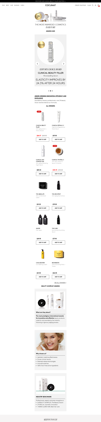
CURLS (22, 5)
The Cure (55, 228)
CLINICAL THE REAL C (58, 159)
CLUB (89, 5)
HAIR (11, 5)
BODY (7, 5)
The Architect (56, 194)
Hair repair (39, 230)
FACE (3, 5)
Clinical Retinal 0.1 (58, 125)
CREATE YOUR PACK (80, 5)
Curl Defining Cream (41, 264)
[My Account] (95, 5)
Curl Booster (40, 262)
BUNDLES (16, 5)
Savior (38, 228)
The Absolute (40, 194)
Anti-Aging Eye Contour (58, 196)
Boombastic (55, 262)
